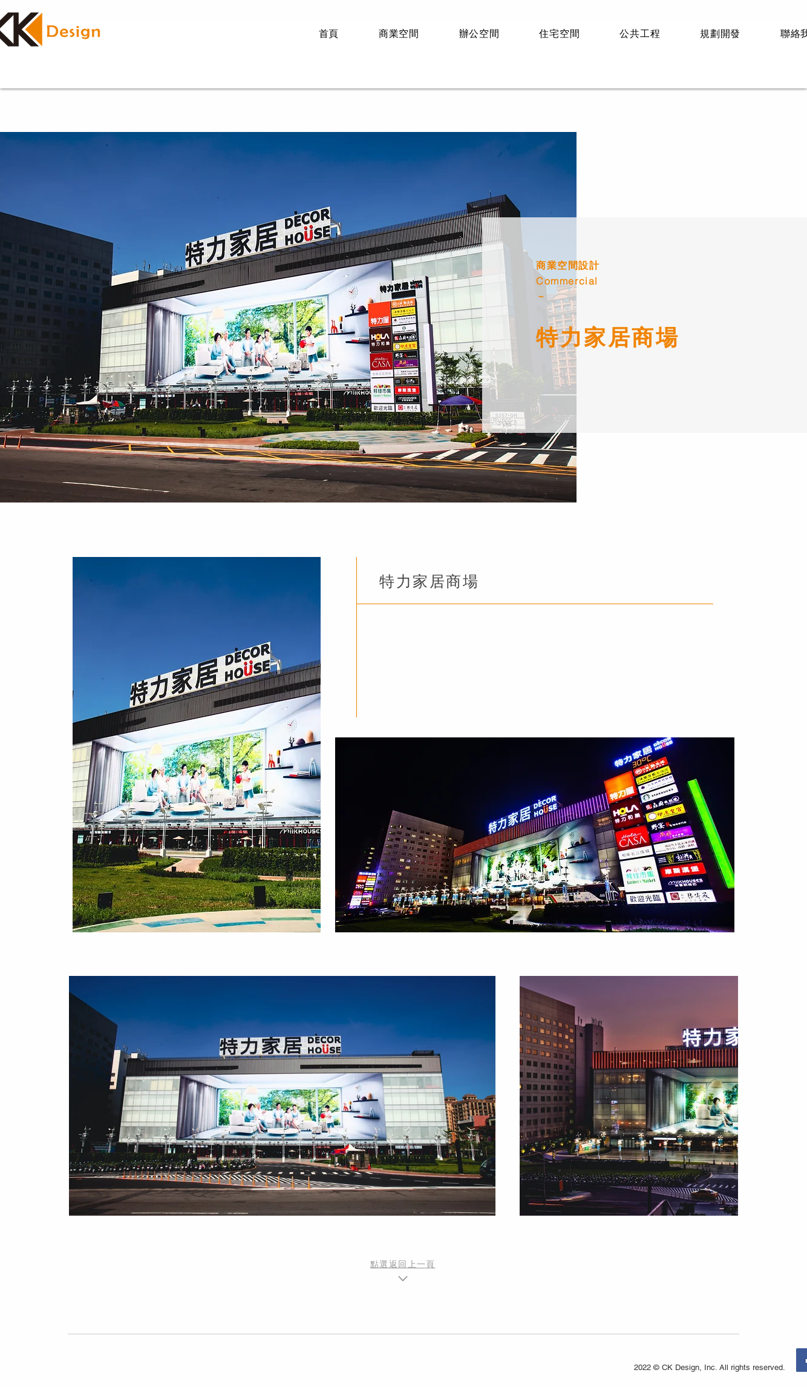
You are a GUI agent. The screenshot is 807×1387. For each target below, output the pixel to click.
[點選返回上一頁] (402, 1272)
